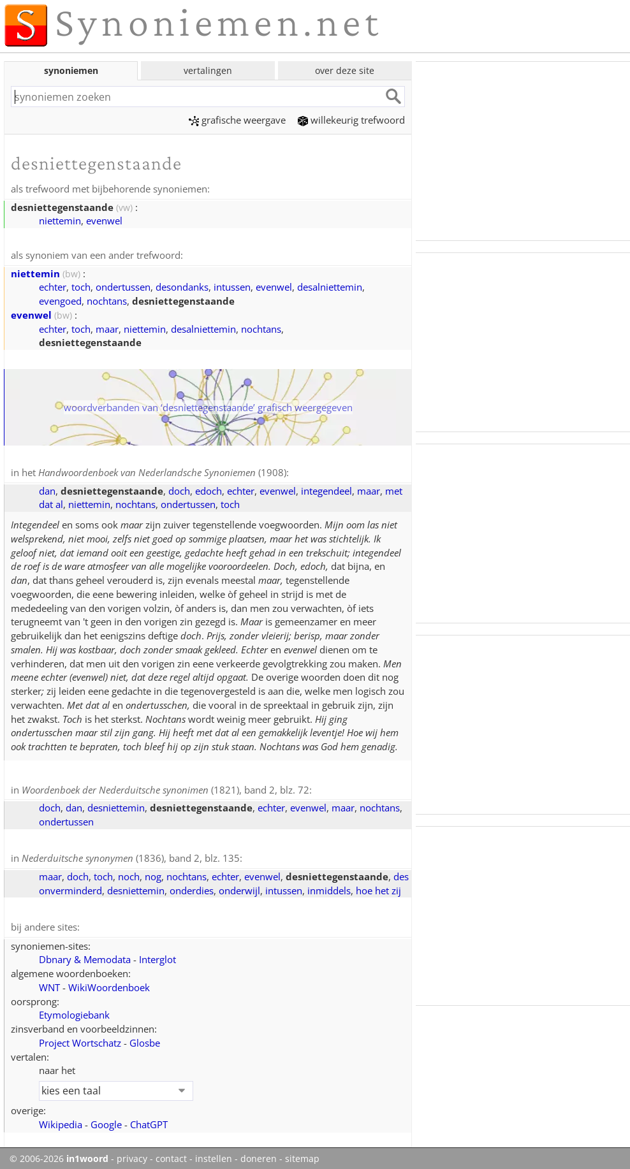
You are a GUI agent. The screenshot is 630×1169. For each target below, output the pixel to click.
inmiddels (329, 887)
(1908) (162, 471)
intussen (232, 285)
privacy (132, 1155)
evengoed (60, 299)
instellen (213, 1155)
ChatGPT (149, 1120)
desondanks (182, 285)
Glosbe (144, 1039)
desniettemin (116, 805)
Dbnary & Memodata (85, 955)
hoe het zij (378, 887)
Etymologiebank (74, 1011)
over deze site (344, 70)
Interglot (157, 955)
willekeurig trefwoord (351, 119)
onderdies (192, 887)
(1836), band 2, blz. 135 (131, 855)
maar (107, 327)
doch (179, 489)
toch (81, 285)
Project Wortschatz (80, 1039)
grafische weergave (237, 119)
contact (171, 1155)
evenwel (104, 220)
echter (52, 285)
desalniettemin (329, 285)
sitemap (302, 1155)
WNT (49, 983)
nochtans (107, 299)
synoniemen (71, 70)
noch (129, 873)
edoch (208, 489)
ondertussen (123, 285)
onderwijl (239, 887)
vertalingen (208, 70)
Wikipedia (60, 1120)
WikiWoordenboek (109, 983)
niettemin (60, 220)
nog (153, 873)
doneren (258, 1155)
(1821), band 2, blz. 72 (165, 787)
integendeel (326, 489)
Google (106, 1120)
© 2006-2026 (59, 1155)
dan (47, 489)
